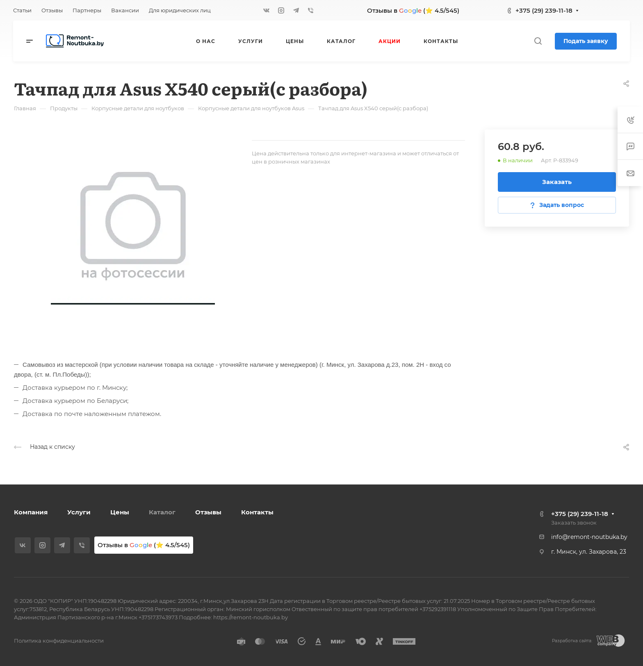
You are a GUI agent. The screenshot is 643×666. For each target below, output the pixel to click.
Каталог (162, 512)
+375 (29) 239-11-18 (543, 10)
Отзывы (208, 512)
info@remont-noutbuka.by (589, 537)
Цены (119, 512)
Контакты (257, 512)
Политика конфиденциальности (59, 640)
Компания (31, 512)
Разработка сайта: (572, 640)
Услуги (79, 512)
